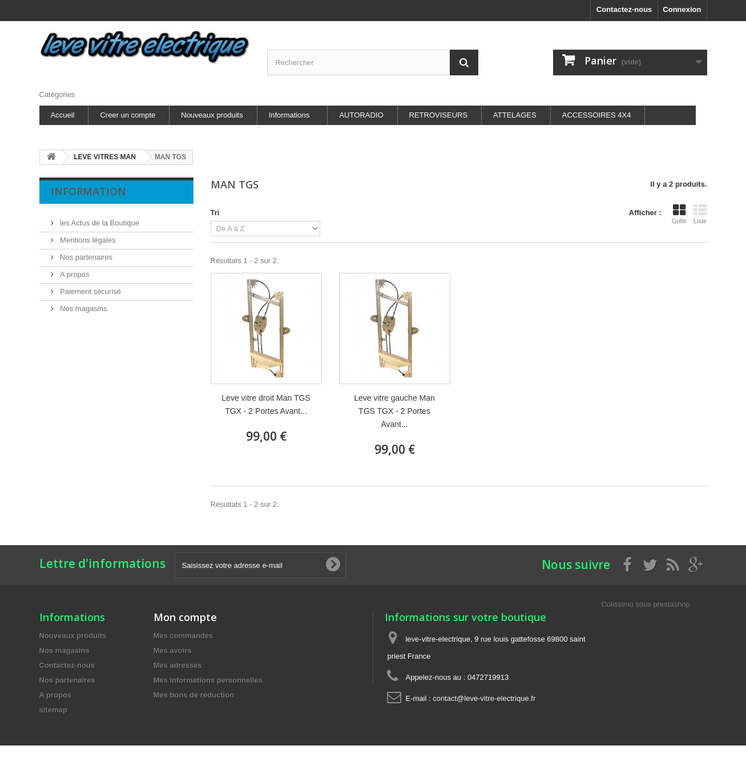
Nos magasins (82, 304)
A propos (74, 269)
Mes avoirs (173, 650)
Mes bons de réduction (194, 695)
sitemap (53, 710)
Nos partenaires (85, 252)
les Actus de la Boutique (98, 218)
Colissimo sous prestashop (645, 604)
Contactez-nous (624, 9)
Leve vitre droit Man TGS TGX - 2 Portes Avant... (265, 404)
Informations (289, 115)
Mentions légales (87, 235)
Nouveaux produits (212, 115)
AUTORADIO (361, 115)
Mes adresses (178, 665)
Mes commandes (183, 635)
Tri (215, 212)
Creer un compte (127, 115)
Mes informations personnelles (208, 680)
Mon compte (185, 617)
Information (88, 191)
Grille (679, 214)
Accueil (63, 115)
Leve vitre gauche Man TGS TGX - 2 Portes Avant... (394, 411)
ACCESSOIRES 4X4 (596, 115)
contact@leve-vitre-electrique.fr (484, 698)
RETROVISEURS (438, 115)
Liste (700, 214)
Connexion (682, 9)
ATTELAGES (515, 115)
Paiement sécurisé (90, 287)
